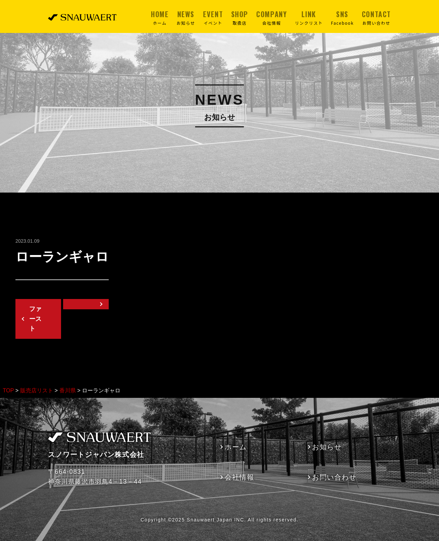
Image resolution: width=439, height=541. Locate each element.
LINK (309, 17)
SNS (342, 17)
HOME (159, 17)
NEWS (186, 17)
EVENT (213, 17)
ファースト (35, 319)
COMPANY (271, 17)
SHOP (239, 17)
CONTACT (376, 17)
